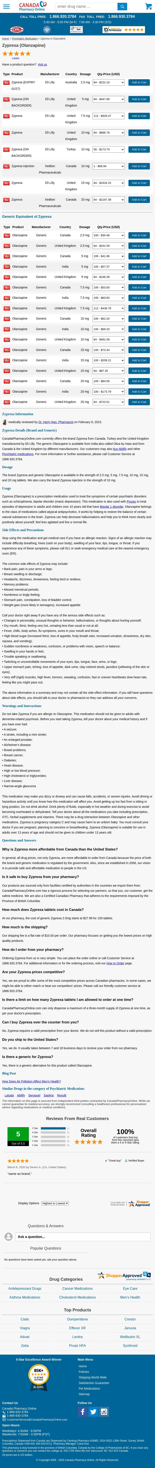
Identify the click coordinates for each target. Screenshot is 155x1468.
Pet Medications (89, 1388)
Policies (84, 1371)
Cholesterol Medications (77, 1297)
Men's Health (130, 1297)
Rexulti (61, 1095)
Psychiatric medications (17, 454)
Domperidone (77, 1319)
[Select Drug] (108, 82)
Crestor (130, 1319)
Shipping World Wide (93, 1377)
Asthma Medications (24, 1297)
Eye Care (130, 1288)
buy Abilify (120, 449)
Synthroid (130, 1346)
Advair (25, 1337)
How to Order (115, 963)
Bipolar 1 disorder (111, 506)
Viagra (25, 1328)
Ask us (42, 64)
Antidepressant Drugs (24, 1288)
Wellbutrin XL (130, 1337)
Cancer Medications (77, 1288)
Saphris (49, 1095)
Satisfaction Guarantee (94, 1383)
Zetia (25, 1346)
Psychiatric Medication (24, 38)
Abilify (21, 1095)
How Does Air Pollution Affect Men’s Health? (31, 1081)
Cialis (25, 1319)
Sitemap (84, 1394)
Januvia (130, 1328)
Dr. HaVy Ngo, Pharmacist (56, 422)
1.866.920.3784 (62, 16)
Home (5, 38)
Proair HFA (77, 1346)
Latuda (9, 1095)
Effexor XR (77, 1328)
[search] (122, 6)
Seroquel (34, 1095)
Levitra (77, 1337)
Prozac (131, 501)
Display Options (28, 1203)
